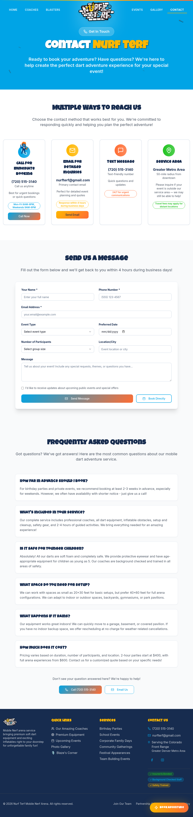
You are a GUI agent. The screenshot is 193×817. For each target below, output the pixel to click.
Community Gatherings (116, 747)
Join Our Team (122, 803)
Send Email (72, 214)
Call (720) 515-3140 (80, 689)
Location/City (107, 341)
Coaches (31, 9)
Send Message (77, 398)
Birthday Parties (111, 728)
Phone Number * (109, 289)
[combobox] (57, 331)
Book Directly (153, 398)
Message (27, 359)
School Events (110, 735)
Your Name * (29, 289)
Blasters (53, 9)
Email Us (119, 689)
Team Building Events (115, 759)
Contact (177, 10)
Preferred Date (108, 324)
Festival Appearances (115, 753)
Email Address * (31, 307)
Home (13, 9)
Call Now (24, 216)
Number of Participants (36, 341)
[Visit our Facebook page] (152, 760)
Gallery (156, 9)
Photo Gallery (60, 747)
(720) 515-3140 (163, 728)
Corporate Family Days (116, 741)
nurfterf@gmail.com (166, 735)
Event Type (28, 324)
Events (137, 9)
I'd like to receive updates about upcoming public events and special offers (71, 388)
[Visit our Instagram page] (162, 760)
